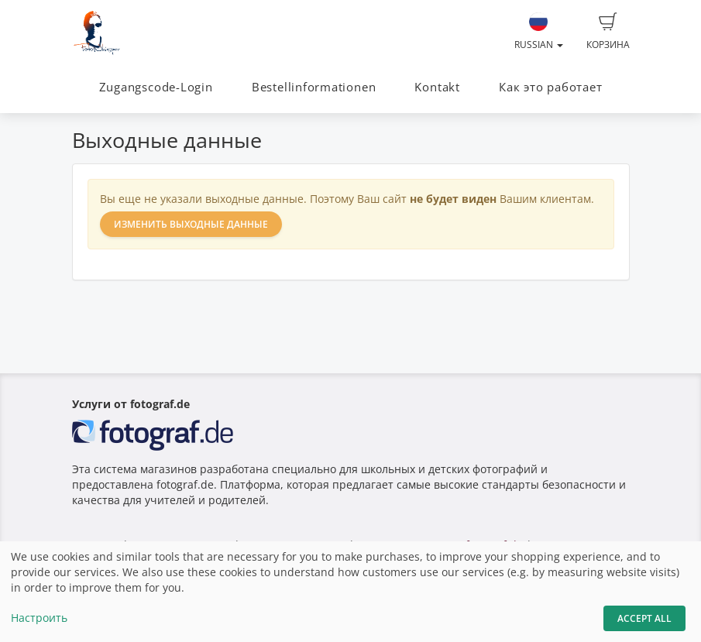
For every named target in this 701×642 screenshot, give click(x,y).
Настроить (39, 617)
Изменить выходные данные (191, 224)
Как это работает (550, 87)
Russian (538, 31)
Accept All (644, 618)
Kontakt (436, 87)
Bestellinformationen (314, 87)
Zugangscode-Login (156, 87)
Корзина (608, 31)
